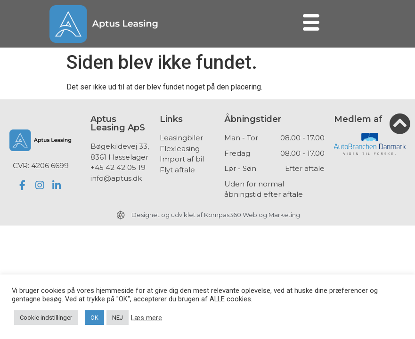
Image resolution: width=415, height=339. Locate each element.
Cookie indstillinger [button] (46, 317)
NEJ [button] (117, 317)
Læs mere (146, 318)
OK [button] (94, 317)
